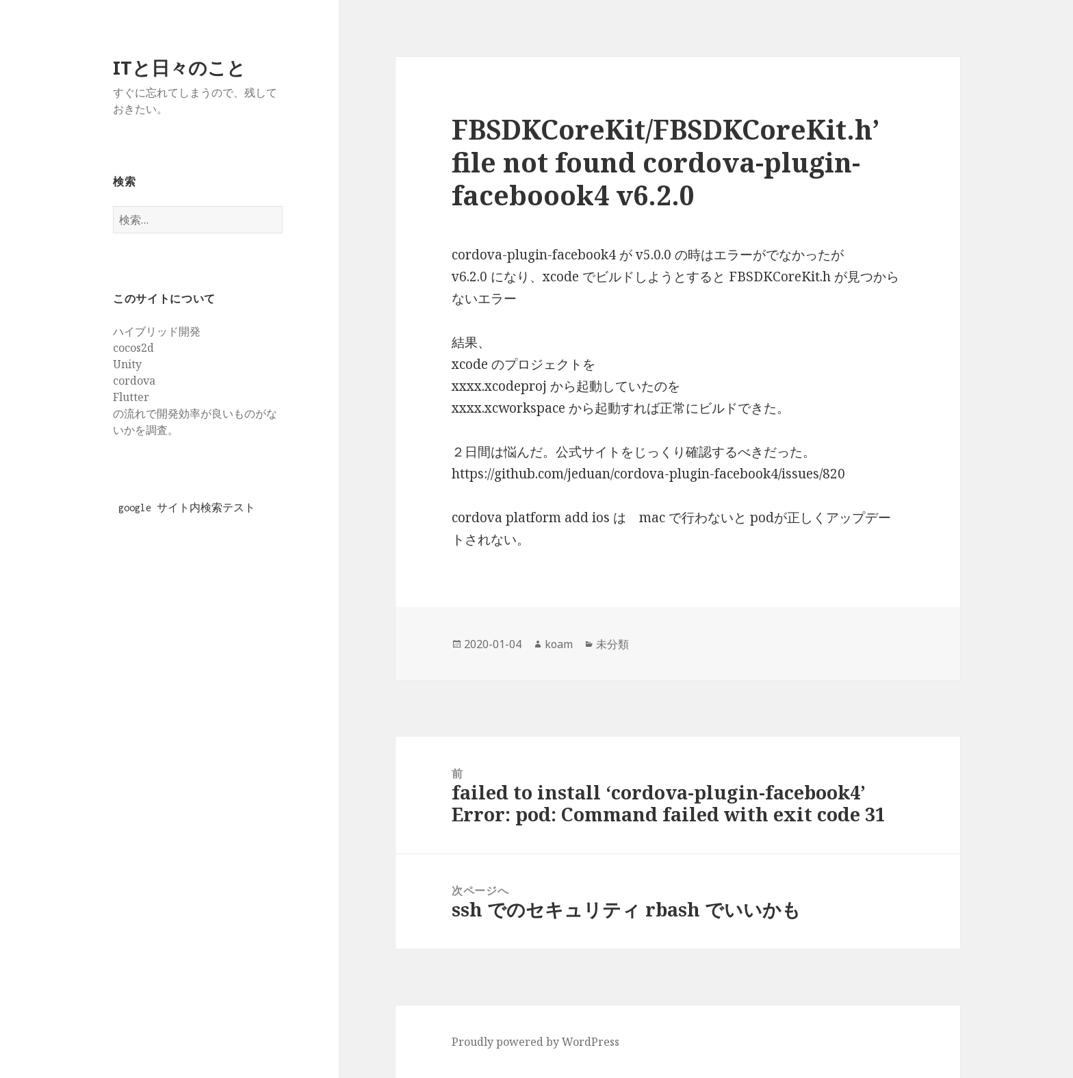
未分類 (612, 644)
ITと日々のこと (179, 67)
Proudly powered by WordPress (535, 1041)
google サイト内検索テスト (186, 507)
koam (559, 644)
